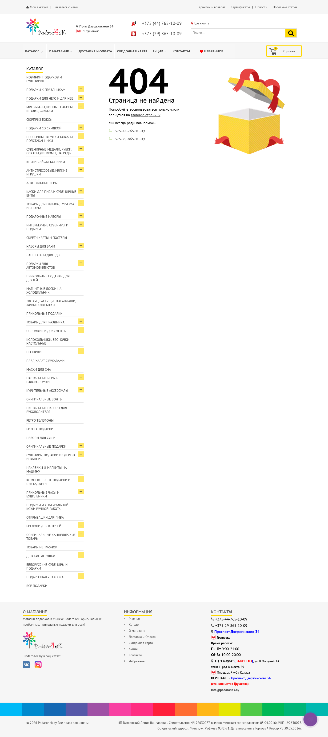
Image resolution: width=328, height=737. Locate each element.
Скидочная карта (141, 643)
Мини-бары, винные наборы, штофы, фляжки (49, 109)
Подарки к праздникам (45, 90)
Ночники (33, 352)
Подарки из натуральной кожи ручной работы (47, 507)
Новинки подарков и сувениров (44, 79)
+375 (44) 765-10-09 (162, 23)
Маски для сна (38, 369)
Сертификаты (240, 7)
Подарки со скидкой (43, 128)
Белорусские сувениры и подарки (47, 566)
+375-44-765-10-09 (129, 130)
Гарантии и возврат (211, 7)
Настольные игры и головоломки (42, 380)
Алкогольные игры (41, 183)
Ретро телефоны (40, 420)
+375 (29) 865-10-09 (162, 33)
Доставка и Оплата (142, 637)
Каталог (134, 624)
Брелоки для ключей (43, 526)
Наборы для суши (41, 438)
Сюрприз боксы (39, 119)
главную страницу (145, 114)
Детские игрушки (40, 556)
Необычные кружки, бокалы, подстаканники (49, 139)
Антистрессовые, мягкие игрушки (46, 172)
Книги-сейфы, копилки (45, 162)
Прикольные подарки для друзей (48, 278)
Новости (261, 7)
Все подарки (36, 586)
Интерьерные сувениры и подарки (47, 227)
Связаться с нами (65, 7)
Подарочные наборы (43, 216)
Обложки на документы (46, 331)
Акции (133, 649)
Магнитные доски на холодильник (43, 291)
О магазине (137, 630)
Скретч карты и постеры (46, 238)
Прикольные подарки (44, 313)
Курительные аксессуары (47, 390)
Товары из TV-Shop (41, 547)
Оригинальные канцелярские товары (51, 537)
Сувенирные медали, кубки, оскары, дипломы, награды (49, 151)
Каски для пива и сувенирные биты (51, 194)
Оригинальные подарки (46, 446)
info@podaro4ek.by (225, 690)
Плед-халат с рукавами (45, 361)
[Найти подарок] (291, 33)
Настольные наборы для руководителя (46, 410)
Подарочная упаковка (45, 577)
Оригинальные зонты (44, 399)
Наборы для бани (40, 246)
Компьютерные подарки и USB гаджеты (48, 482)
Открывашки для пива (45, 517)
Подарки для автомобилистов (40, 266)
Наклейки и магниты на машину (46, 469)
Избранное (136, 661)
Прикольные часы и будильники (43, 494)
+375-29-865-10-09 (129, 138)
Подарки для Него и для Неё (49, 98)
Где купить (201, 23)
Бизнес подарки (39, 429)
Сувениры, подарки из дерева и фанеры (51, 457)
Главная (134, 618)
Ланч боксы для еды (43, 255)
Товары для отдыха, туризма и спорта (50, 206)
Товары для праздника (45, 322)
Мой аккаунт (39, 7)
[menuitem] (34, 51)
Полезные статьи (285, 7)
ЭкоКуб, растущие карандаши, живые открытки (51, 303)
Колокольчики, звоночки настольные (47, 341)
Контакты (135, 655)
